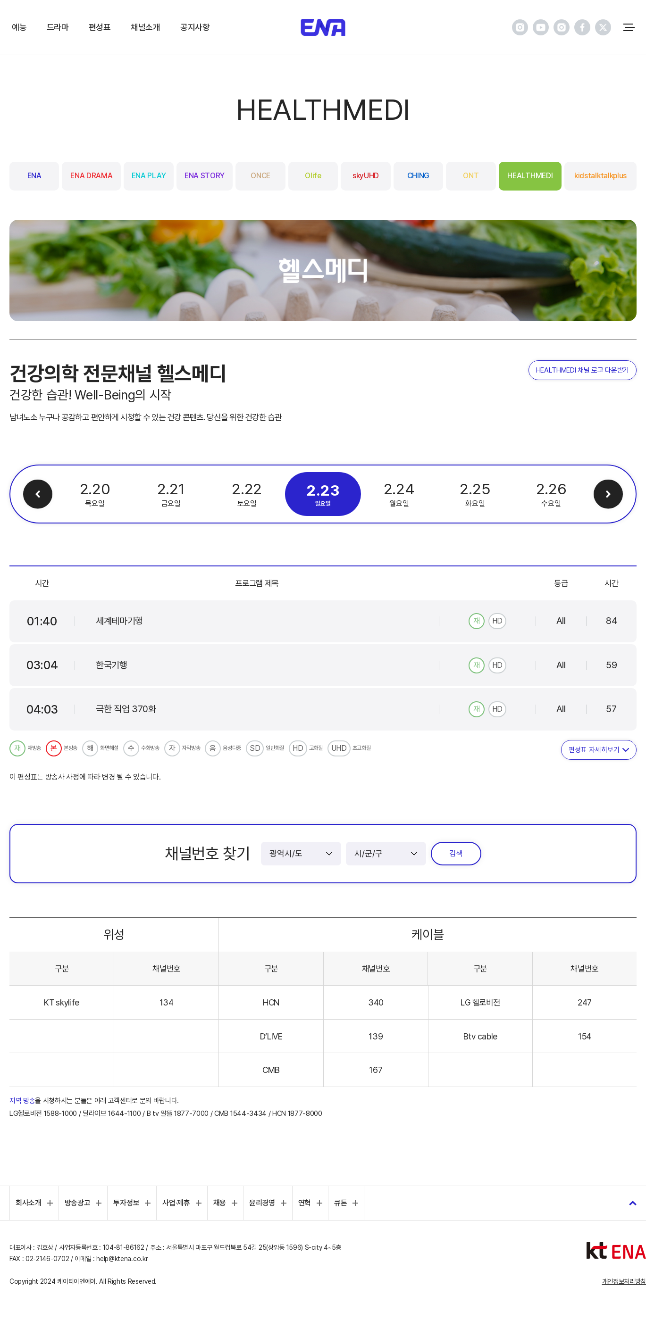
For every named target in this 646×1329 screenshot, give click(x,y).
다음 (608, 494)
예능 (19, 27)
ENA (34, 175)
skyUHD (365, 175)
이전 (38, 494)
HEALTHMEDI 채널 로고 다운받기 (582, 370)
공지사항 (195, 27)
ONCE (260, 175)
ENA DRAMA (91, 175)
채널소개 (145, 27)
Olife (313, 175)
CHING (418, 175)
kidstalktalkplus (600, 175)
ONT (470, 175)
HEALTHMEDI (530, 175)
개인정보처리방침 (624, 1281)
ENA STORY (205, 175)
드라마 (58, 27)
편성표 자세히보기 (594, 750)
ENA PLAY (149, 175)
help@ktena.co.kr (122, 1259)
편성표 (100, 27)
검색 (455, 853)
